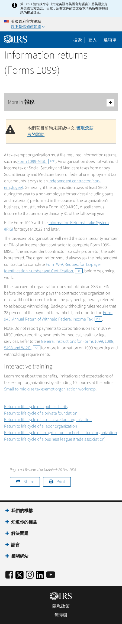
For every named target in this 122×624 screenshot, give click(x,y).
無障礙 (61, 615)
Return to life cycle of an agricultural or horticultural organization (60, 433)
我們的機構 (22, 511)
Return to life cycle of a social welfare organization (48, 420)
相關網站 (19, 556)
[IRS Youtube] (50, 575)
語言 (15, 545)
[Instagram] (30, 575)
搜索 (77, 40)
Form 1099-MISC (36, 161)
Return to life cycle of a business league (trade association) (54, 439)
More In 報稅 (61, 102)
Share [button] (29, 481)
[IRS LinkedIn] (40, 576)
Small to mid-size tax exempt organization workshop (50, 389)
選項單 (110, 40)
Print (60, 481)
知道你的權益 (24, 522)
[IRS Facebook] (9, 575)
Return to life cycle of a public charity (36, 407)
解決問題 (19, 533)
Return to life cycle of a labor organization (40, 426)
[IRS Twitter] (19, 576)
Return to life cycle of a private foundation (40, 413)
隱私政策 (61, 606)
